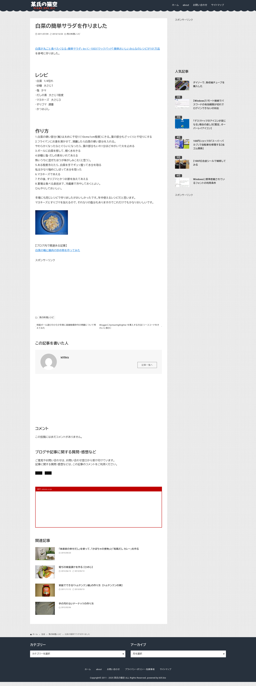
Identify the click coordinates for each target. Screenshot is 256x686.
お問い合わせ (80, 475)
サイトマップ (165, 673)
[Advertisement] (59, 283)
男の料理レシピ (73, 34)
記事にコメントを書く (51, 475)
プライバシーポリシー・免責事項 (140, 673)
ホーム (88, 673)
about (99, 673)
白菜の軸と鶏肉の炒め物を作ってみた (57, 250)
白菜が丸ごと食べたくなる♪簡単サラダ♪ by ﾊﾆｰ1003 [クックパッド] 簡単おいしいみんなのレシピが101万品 (97, 48)
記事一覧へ (147, 366)
